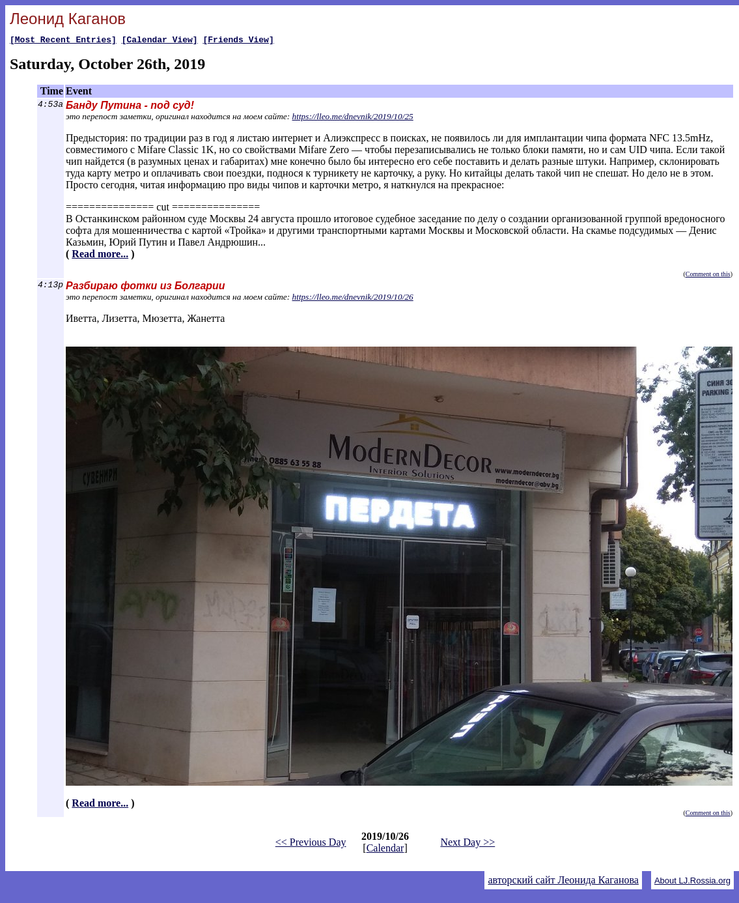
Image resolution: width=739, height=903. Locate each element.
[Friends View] (237, 41)
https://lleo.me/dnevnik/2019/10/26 (352, 299)
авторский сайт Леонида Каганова (563, 881)
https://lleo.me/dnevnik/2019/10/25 (352, 118)
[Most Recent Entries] (63, 41)
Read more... (100, 255)
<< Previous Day (310, 844)
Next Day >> (467, 844)
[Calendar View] (160, 41)
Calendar (385, 849)
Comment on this (708, 276)
